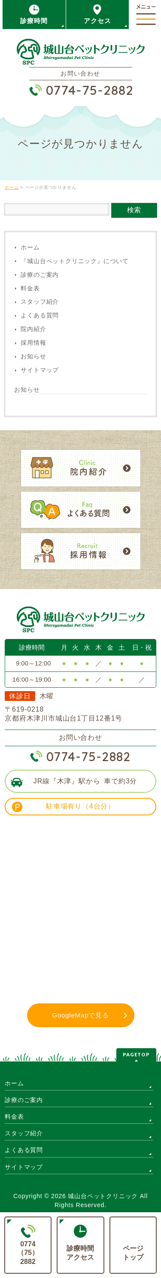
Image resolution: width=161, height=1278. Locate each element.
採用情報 (33, 343)
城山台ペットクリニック (103, 1196)
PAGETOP (136, 1054)
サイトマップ (40, 370)
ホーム (30, 247)
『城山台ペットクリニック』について (75, 261)
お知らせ (33, 356)
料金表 (30, 288)
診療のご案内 (40, 275)
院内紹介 (33, 329)
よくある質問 (40, 315)
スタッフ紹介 (40, 302)
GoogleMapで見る (80, 1015)
